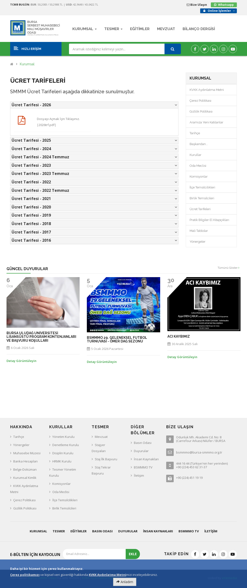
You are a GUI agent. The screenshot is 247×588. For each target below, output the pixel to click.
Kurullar (195, 155)
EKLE (133, 554)
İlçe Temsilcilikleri (202, 187)
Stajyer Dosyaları (99, 448)
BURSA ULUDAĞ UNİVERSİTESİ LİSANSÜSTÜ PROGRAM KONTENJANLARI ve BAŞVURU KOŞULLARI (41, 336)
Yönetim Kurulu (63, 436)
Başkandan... (199, 144)
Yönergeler (198, 241)
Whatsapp (226, 5)
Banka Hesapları (25, 461)
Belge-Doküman (25, 469)
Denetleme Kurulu (65, 445)
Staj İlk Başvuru (106, 459)
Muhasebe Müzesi (27, 453)
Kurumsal (27, 64)
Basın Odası (142, 443)
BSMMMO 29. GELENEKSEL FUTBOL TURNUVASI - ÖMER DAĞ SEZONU (117, 339)
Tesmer (59, 531)
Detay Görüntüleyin (21, 361)
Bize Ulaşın (197, 5)
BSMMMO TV (143, 467)
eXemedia (229, 578)
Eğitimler (78, 531)
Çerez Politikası (200, 100)
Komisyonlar (199, 176)
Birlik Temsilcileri (202, 198)
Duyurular (141, 451)
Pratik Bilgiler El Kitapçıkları (209, 220)
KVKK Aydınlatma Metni (207, 90)
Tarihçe (195, 133)
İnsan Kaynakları (146, 459)
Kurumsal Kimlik (24, 477)
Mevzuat (101, 436)
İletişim (139, 475)
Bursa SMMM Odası (42, 578)
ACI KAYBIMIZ (178, 336)
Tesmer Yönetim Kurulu (62, 472)
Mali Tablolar (199, 231)
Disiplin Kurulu (62, 453)
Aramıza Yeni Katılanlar (206, 122)
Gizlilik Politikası (201, 111)
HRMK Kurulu (61, 461)
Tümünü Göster (228, 267)
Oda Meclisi (198, 165)
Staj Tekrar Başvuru (101, 470)
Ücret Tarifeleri (200, 209)
